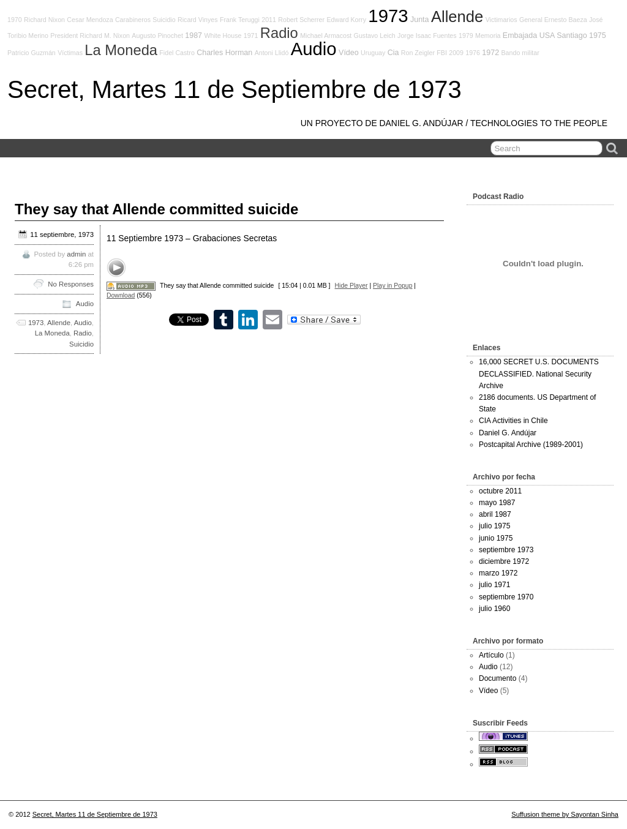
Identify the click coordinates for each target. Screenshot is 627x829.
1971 (251, 35)
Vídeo (349, 52)
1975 (597, 35)
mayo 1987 (497, 502)
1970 (14, 19)
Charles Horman (224, 52)
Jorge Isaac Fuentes (427, 35)
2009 (456, 52)
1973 (388, 16)
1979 (466, 35)
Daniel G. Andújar (507, 433)
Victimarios (501, 19)
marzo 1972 (498, 573)
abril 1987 (495, 514)
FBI (442, 52)
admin (76, 254)
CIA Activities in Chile (513, 420)
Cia (393, 52)
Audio (314, 49)
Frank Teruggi (240, 19)
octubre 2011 (500, 491)
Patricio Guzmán (31, 52)
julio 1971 (494, 584)
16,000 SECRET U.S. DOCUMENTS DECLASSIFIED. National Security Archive (539, 373)
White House (222, 35)
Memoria (487, 35)
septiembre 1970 (506, 597)
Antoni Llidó (272, 52)
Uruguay (373, 52)
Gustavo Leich (375, 35)
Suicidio (163, 19)
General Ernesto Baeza (553, 19)
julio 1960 (494, 608)
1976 (472, 52)
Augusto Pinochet (157, 35)
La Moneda (120, 50)
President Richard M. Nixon (90, 35)
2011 (268, 19)
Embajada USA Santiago (545, 35)
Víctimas (70, 52)
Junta (419, 19)
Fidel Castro (176, 52)
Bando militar (520, 52)
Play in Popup (392, 285)
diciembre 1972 (504, 561)
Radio (279, 33)
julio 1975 (494, 526)
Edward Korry (346, 19)
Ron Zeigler (418, 52)
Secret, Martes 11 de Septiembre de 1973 (234, 89)
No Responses (71, 284)
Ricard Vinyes (198, 19)
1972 (490, 52)
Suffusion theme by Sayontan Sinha (564, 814)
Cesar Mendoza (90, 19)
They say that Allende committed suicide (156, 209)
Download (121, 295)
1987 (193, 35)
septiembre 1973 (506, 550)
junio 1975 (495, 538)
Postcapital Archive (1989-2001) (531, 444)
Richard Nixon (44, 19)
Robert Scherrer (301, 19)
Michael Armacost (325, 35)
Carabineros (133, 19)
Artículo (491, 655)
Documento (497, 678)
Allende (457, 16)
